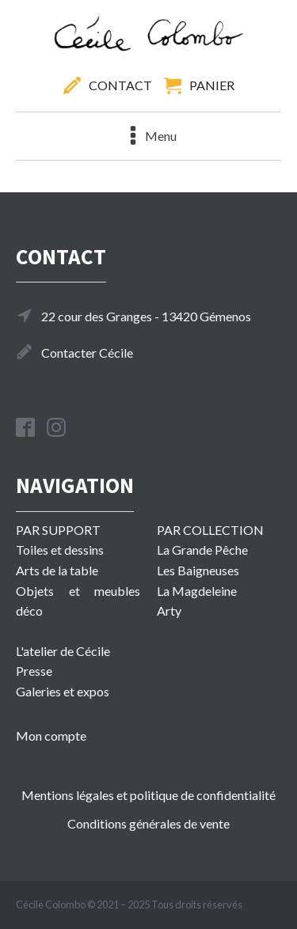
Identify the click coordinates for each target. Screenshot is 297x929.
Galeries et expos (62, 691)
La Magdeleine (197, 590)
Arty (169, 610)
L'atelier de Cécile (63, 650)
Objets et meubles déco (78, 601)
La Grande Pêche (202, 549)
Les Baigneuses (198, 570)
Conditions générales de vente (148, 823)
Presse (34, 670)
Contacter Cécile (87, 352)
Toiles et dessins (60, 549)
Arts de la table (57, 570)
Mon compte (51, 735)
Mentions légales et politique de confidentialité (148, 794)
